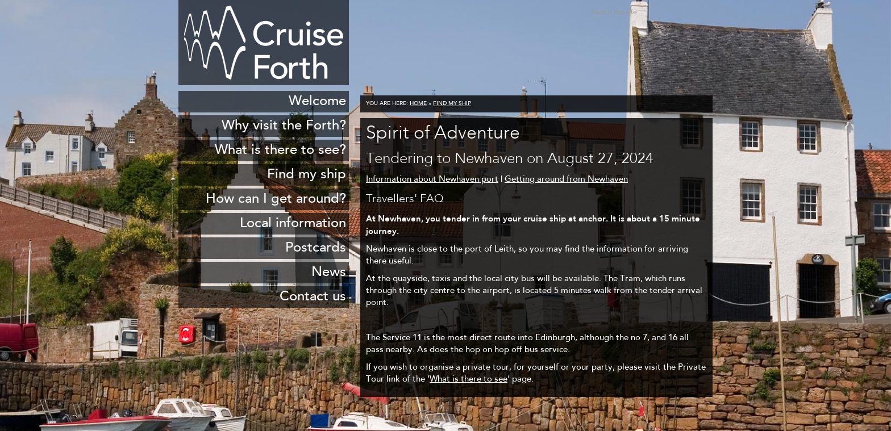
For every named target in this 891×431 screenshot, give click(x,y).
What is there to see (468, 379)
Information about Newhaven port (432, 179)
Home (418, 104)
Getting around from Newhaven (566, 179)
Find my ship (452, 104)
